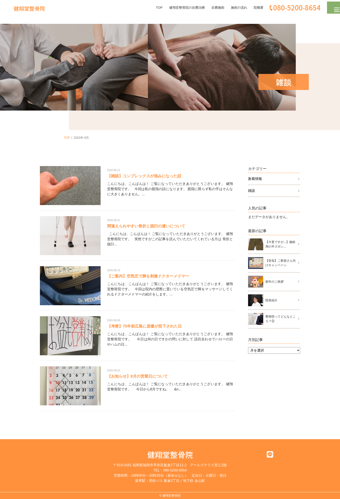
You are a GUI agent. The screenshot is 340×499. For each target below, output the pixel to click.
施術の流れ (233, 7)
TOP (149, 7)
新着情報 (255, 179)
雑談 (251, 190)
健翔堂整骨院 (170, 454)
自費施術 (211, 7)
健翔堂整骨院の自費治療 (179, 7)
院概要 (254, 7)
